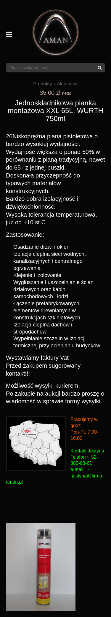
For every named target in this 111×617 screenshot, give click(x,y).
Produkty (42, 83)
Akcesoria (67, 83)
